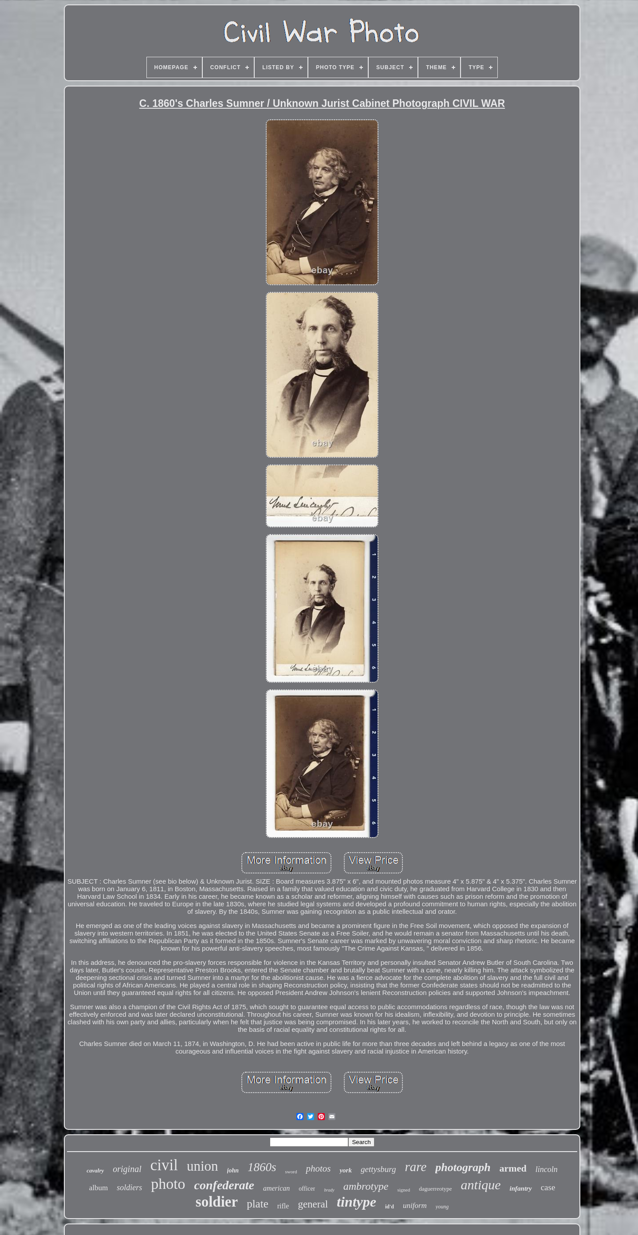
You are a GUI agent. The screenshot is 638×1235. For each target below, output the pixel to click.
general (313, 1204)
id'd (389, 1207)
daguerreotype (435, 1188)
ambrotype (366, 1186)
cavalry (95, 1170)
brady (329, 1190)
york (345, 1170)
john (233, 1170)
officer (307, 1188)
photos (318, 1168)
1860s (262, 1167)
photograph (462, 1167)
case (548, 1187)
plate (257, 1204)
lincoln (547, 1169)
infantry (521, 1188)
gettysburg (378, 1169)
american (276, 1188)
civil (164, 1165)
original (127, 1169)
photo (168, 1184)
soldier (217, 1202)
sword (291, 1171)
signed (404, 1189)
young (442, 1207)
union (202, 1166)
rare (415, 1167)
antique (481, 1184)
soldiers (129, 1187)
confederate (224, 1185)
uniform (415, 1205)
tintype (356, 1202)
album (98, 1188)
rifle (283, 1206)
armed (513, 1168)
